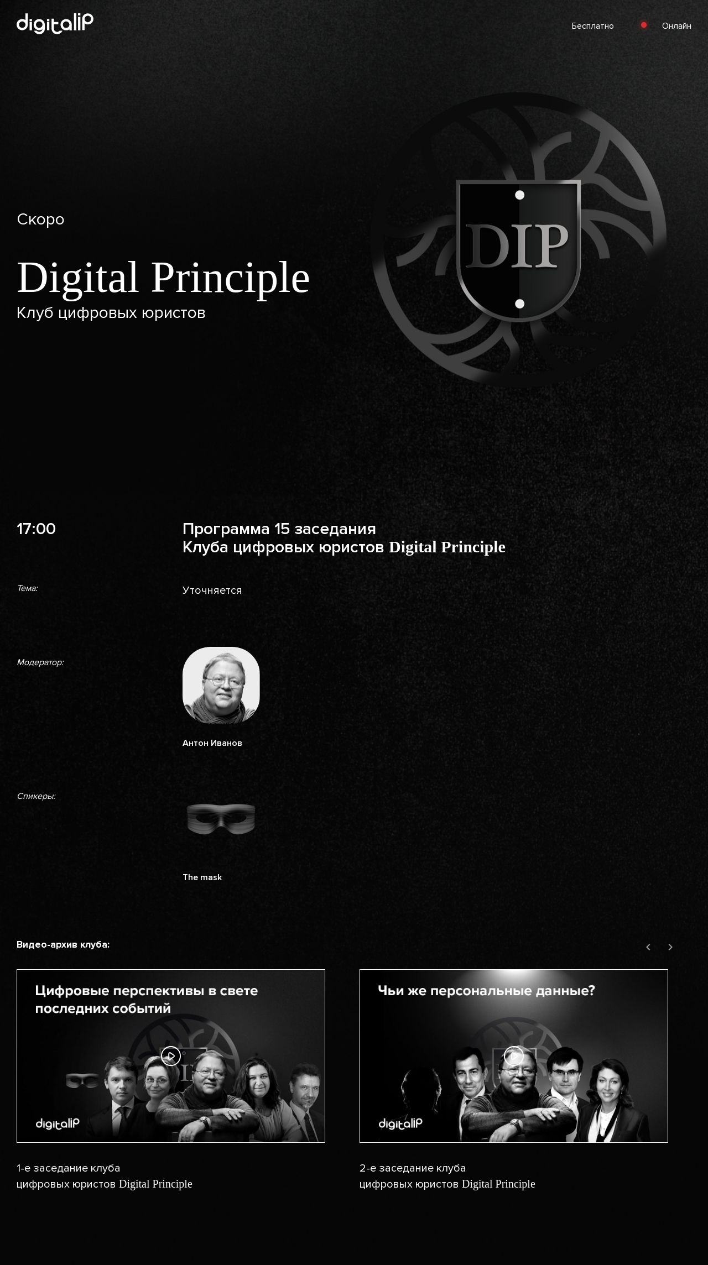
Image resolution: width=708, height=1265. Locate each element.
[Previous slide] (648, 948)
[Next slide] (670, 948)
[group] (182, 1086)
